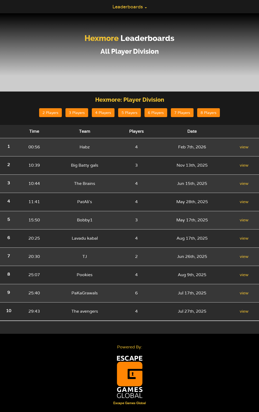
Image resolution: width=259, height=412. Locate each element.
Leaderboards (129, 7)
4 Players (103, 112)
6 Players (156, 112)
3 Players (77, 112)
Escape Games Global (129, 403)
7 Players (182, 112)
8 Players (208, 112)
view (244, 147)
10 (8, 310)
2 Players (50, 112)
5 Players (129, 112)
